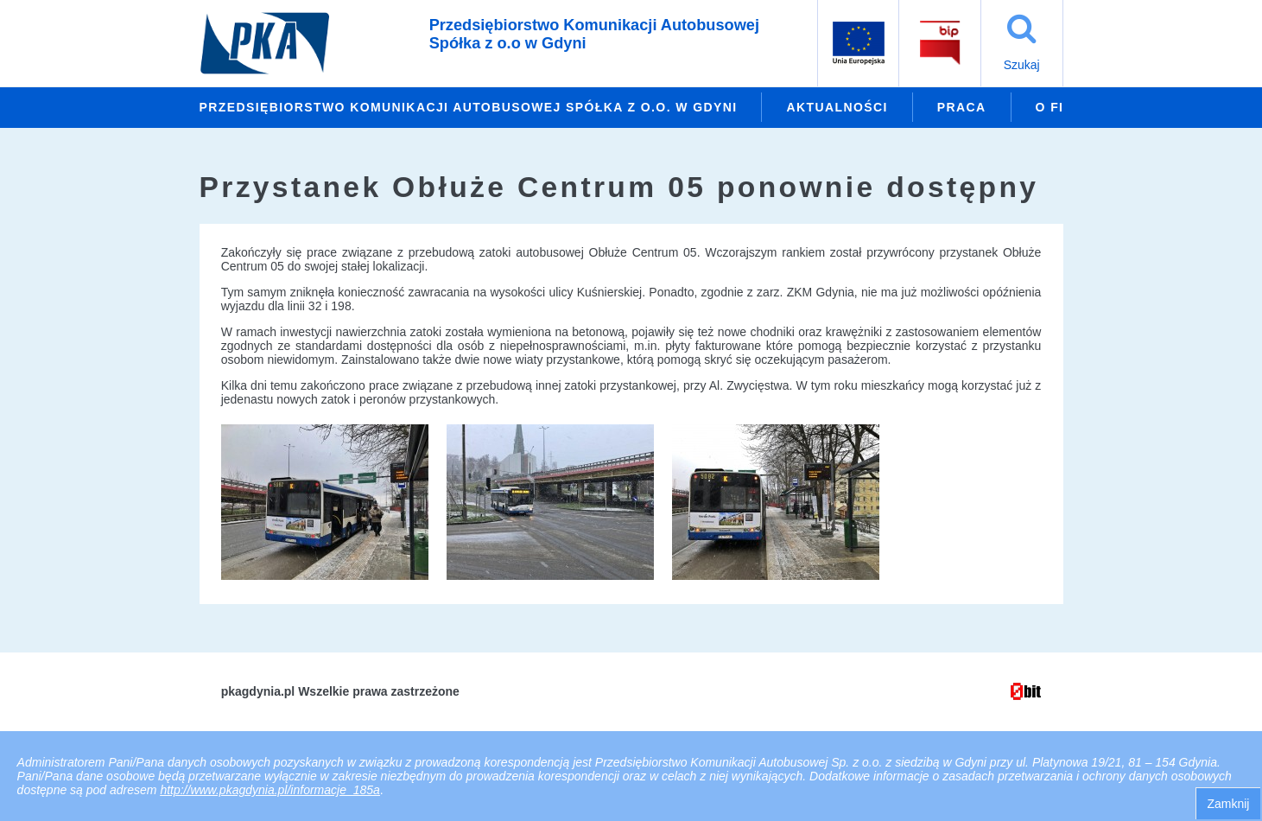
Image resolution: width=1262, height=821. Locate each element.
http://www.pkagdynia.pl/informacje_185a (269, 790)
